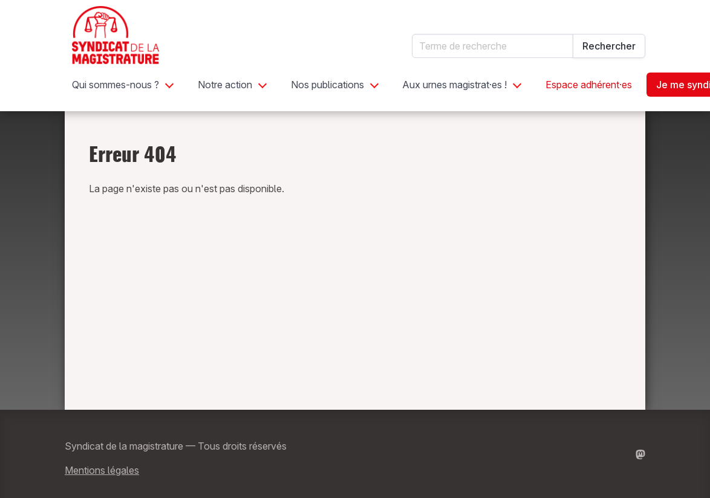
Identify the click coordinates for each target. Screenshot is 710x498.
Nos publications (327, 85)
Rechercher (609, 46)
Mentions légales (102, 470)
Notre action (225, 85)
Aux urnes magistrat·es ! (455, 85)
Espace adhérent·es (589, 85)
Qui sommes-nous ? (115, 85)
